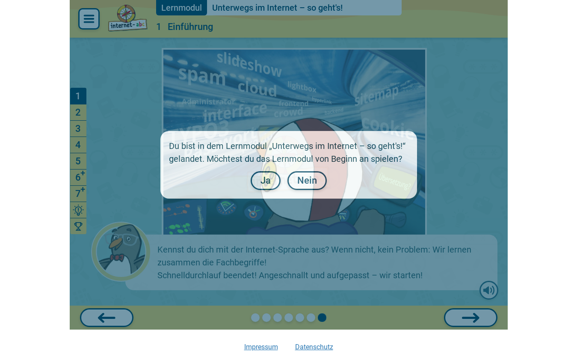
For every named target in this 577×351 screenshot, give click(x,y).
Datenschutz (314, 347)
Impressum (261, 347)
